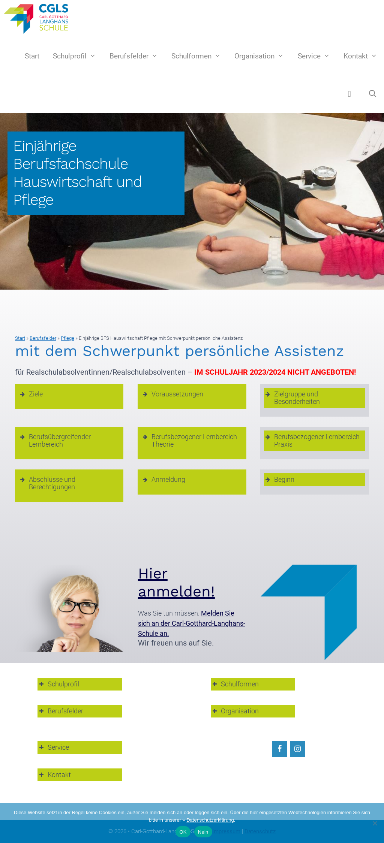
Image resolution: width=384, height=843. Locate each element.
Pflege (67, 338)
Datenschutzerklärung (210, 820)
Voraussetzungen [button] (172, 394)
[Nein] (374, 823)
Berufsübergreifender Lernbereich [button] (55, 440)
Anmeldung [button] (163, 479)
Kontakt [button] (54, 775)
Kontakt (364, 56)
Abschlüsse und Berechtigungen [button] (47, 483)
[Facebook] (279, 749)
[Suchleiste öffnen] (373, 94)
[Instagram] (297, 749)
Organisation (262, 56)
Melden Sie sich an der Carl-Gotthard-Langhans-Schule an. (191, 623)
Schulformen (199, 56)
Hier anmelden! (176, 582)
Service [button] (53, 747)
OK (182, 832)
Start (32, 56)
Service (317, 56)
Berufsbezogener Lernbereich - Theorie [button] (190, 440)
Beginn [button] (279, 479)
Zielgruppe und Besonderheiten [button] (292, 397)
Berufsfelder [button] (60, 711)
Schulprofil (78, 56)
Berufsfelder (137, 56)
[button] (350, 93)
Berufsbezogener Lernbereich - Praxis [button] (313, 440)
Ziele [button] (31, 394)
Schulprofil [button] (58, 684)
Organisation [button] (235, 711)
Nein (203, 832)
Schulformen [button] (235, 684)
